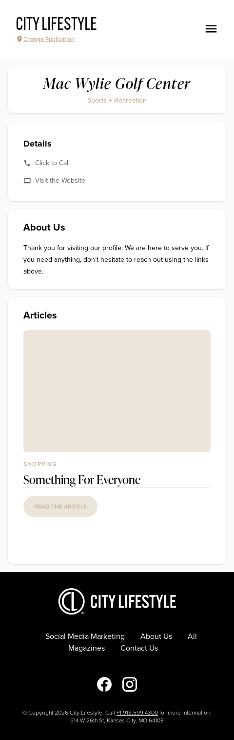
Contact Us (139, 648)
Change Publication (45, 39)
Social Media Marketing (85, 636)
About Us (156, 636)
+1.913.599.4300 (137, 712)
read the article (60, 506)
